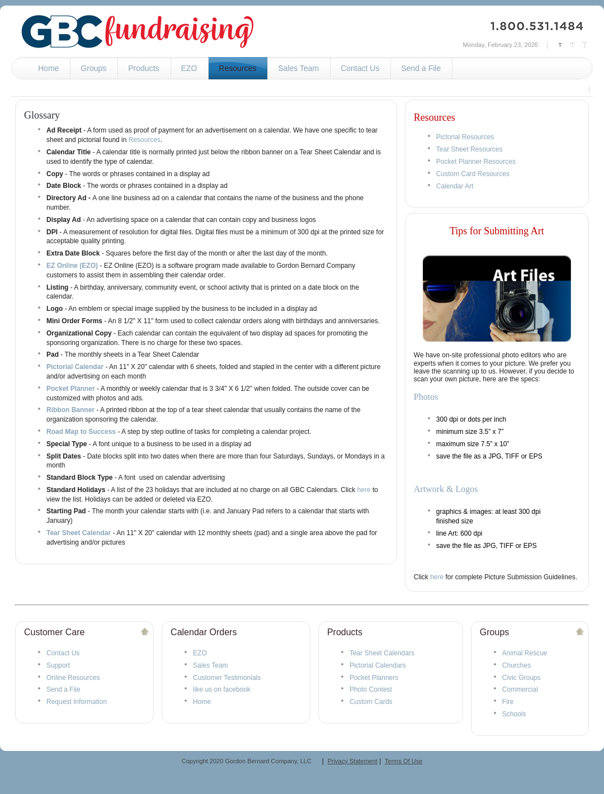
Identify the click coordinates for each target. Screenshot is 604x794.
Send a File (63, 689)
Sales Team (210, 665)
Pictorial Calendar (74, 367)
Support (58, 665)
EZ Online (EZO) (72, 266)
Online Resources (73, 678)
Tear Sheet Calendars (382, 653)
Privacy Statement (353, 761)
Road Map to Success (81, 432)
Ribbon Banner (70, 410)
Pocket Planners (374, 678)
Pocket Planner (70, 389)
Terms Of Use (403, 761)
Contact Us (62, 653)
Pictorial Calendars (378, 665)
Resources (145, 140)
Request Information (76, 702)
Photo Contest (371, 689)
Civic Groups (521, 678)
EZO (200, 653)
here (364, 490)
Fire (508, 702)
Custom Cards (371, 702)
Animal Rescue (525, 653)
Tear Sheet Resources (469, 149)
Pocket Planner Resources (476, 162)
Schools (514, 714)
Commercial (520, 689)
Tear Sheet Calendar (78, 533)
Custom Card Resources (472, 174)
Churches (516, 665)
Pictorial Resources (465, 137)
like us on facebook (222, 689)
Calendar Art (455, 186)
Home (202, 702)
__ (315, 761)
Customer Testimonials (227, 678)
